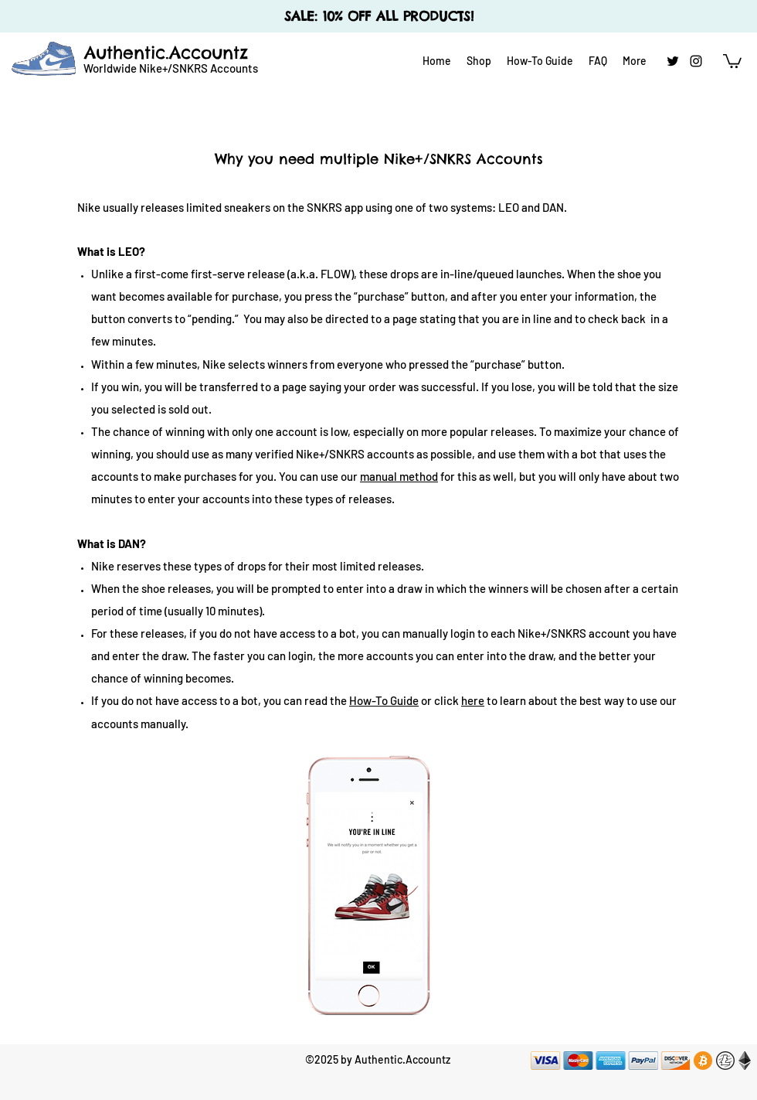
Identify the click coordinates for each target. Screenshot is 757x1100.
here (472, 700)
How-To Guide (384, 700)
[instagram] (696, 61)
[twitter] (673, 61)
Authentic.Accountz (166, 52)
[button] (732, 60)
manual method (399, 476)
